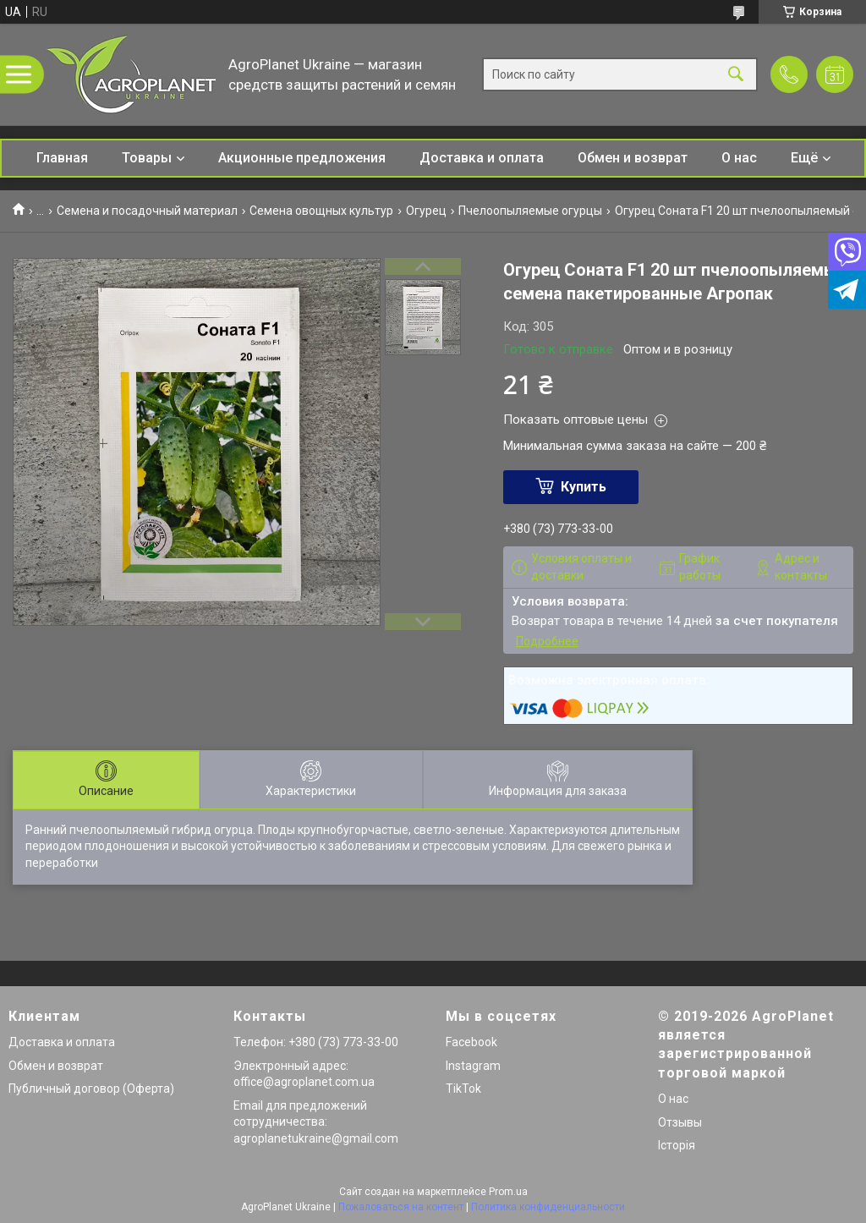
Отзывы (680, 1122)
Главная (62, 158)
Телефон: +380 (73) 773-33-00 (315, 1042)
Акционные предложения (302, 158)
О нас (739, 158)
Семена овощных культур (321, 210)
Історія (676, 1145)
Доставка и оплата (481, 158)
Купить (583, 487)
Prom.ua (508, 1192)
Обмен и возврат (633, 158)
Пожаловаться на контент (400, 1207)
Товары (147, 158)
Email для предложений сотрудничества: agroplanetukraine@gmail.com (315, 1122)
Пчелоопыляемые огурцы (530, 210)
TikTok (463, 1088)
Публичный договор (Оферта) (91, 1088)
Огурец (426, 210)
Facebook (471, 1042)
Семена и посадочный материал (147, 210)
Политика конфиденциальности (548, 1207)
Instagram (473, 1065)
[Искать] (735, 74)
